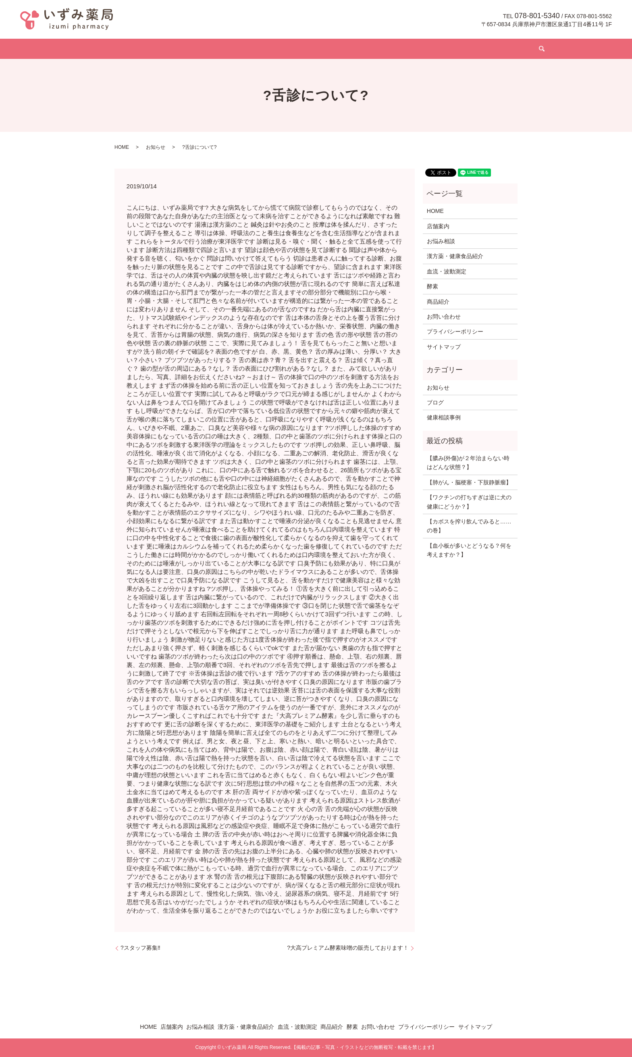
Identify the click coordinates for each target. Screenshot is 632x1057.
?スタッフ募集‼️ (140, 947)
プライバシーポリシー (455, 331)
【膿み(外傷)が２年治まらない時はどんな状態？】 (468, 462)
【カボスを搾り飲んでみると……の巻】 (469, 526)
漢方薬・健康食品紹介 (270, 49)
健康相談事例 (444, 417)
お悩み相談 (217, 49)
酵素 (400, 49)
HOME (149, 49)
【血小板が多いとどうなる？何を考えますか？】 (469, 550)
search (491, 49)
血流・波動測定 (329, 49)
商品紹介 (372, 49)
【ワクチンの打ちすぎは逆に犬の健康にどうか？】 (469, 501)
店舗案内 (180, 49)
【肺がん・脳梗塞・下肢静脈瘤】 (469, 482)
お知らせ (155, 147)
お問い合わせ (462, 49)
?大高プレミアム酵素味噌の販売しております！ (348, 947)
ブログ (425, 49)
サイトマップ (444, 347)
